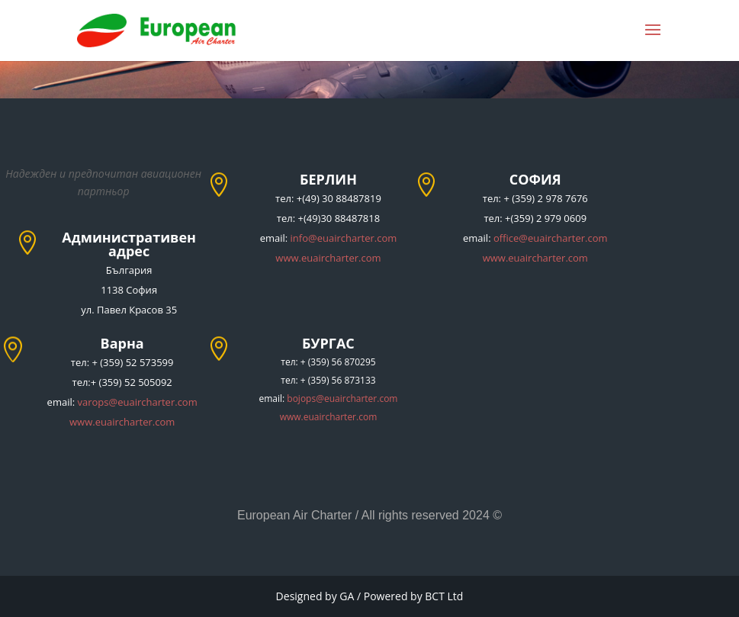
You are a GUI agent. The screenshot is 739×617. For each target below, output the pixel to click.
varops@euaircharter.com (138, 402)
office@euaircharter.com (550, 238)
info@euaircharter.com (344, 238)
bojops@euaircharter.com (342, 398)
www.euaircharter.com (328, 258)
